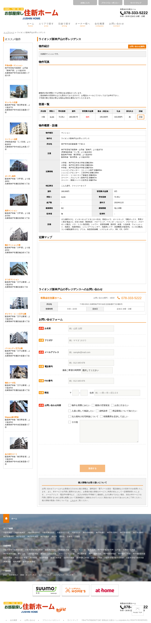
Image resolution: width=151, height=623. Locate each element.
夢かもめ (21, 554)
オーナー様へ (82, 24)
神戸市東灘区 (88, 532)
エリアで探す (46, 24)
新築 (5, 575)
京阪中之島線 (96, 558)
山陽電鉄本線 (32, 554)
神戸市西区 (44, 536)
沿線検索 (7, 546)
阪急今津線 (7, 558)
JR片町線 (33, 558)
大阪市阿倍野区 (33, 532)
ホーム (30, 24)
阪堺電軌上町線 (83, 558)
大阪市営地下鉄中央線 (135, 558)
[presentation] (92, 456)
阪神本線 (91, 550)
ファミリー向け (45, 575)
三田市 (77, 536)
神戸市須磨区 (138, 532)
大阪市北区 (76, 532)
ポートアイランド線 (67, 554)
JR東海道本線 (63, 550)
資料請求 (103, 411)
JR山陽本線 (81, 554)
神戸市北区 (20, 536)
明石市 (54, 536)
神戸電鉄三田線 (124, 554)
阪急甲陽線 (43, 558)
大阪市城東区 (19, 532)
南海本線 (16, 562)
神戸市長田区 (125, 532)
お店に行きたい (121, 405)
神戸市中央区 (32, 536)
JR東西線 (7, 562)
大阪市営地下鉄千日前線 (114, 558)
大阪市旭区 (7, 532)
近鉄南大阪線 (69, 558)
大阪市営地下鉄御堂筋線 (13, 550)
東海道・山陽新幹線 (48, 554)
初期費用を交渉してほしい (115, 416)
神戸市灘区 (100, 532)
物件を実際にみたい (81, 405)
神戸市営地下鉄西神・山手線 (108, 550)
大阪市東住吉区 (48, 532)
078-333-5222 (134, 13)
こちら (73, 500)
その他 (75, 422)
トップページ (9, 32)
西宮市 (62, 536)
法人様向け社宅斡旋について (85, 416)
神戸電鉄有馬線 (109, 554)
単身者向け (13, 575)
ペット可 (69, 575)
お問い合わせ (116, 24)
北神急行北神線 (129, 550)
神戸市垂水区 (8, 536)
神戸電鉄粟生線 (139, 554)
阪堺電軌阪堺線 (29, 562)
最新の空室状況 (102, 405)
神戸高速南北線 (95, 554)
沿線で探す (64, 24)
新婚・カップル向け (28, 575)
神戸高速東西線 (9, 554)
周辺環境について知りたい (124, 411)
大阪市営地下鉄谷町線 (34, 550)
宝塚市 (69, 536)
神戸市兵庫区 (112, 532)
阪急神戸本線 (50, 550)
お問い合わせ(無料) (137, 46)
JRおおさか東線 (20, 558)
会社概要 (100, 24)
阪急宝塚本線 (56, 558)
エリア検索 (8, 528)
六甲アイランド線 (79, 550)
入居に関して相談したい (83, 411)
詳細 (140, 117)
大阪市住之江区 (63, 532)
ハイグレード (58, 575)
